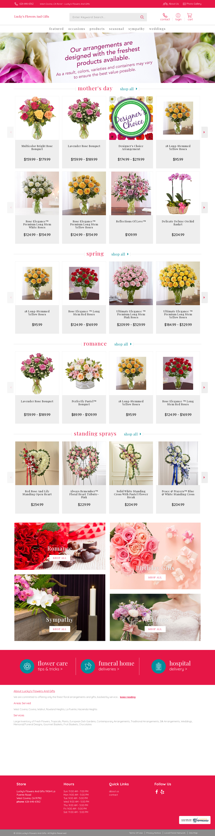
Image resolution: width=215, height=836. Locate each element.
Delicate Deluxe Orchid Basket (178, 223)
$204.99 (178, 234)
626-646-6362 (26, 3)
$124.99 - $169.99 (84, 324)
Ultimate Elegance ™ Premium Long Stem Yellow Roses (178, 314)
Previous (10, 132)
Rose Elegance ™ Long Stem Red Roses (84, 313)
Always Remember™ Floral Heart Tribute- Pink (84, 494)
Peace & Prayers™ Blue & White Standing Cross (178, 492)
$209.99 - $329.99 (131, 324)
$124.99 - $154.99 (37, 234)
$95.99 (178, 159)
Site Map (193, 833)
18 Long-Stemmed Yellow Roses (178, 147)
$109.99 (131, 234)
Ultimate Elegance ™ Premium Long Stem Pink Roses (131, 314)
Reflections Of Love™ (131, 221)
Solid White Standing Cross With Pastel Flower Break (131, 494)
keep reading (128, 697)
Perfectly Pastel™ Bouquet (84, 402)
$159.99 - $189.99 (84, 159)
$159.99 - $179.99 (37, 159)
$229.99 (84, 504)
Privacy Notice (153, 833)
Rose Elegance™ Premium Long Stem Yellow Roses (84, 224)
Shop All (127, 88)
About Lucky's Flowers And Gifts (34, 691)
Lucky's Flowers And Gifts (31, 16)
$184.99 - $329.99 (178, 324)
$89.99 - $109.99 (84, 414)
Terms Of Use (136, 833)
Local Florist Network (174, 833)
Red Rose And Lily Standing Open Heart (37, 492)
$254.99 (37, 504)
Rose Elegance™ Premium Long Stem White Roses (37, 224)
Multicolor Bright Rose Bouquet (37, 147)
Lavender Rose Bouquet (84, 146)
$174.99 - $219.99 (131, 159)
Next (204, 132)
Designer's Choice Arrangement (131, 147)
